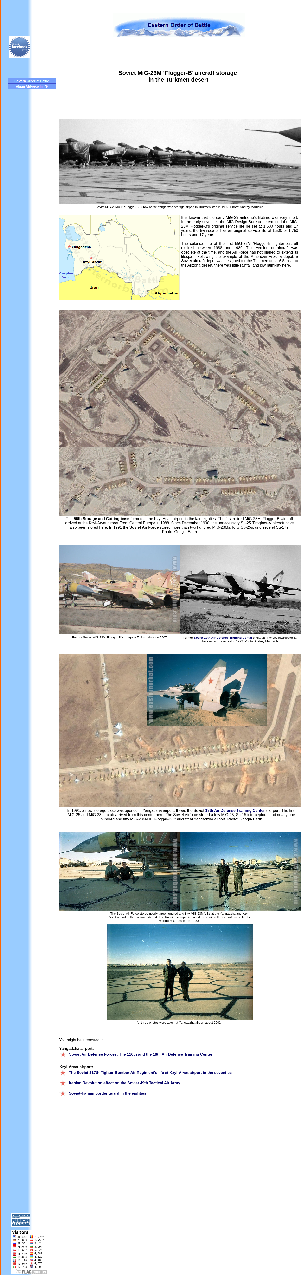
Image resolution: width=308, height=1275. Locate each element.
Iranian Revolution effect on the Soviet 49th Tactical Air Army (124, 1083)
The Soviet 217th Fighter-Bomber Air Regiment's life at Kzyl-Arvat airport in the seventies (150, 1073)
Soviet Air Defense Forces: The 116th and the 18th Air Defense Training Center (140, 1054)
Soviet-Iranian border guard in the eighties (107, 1093)
